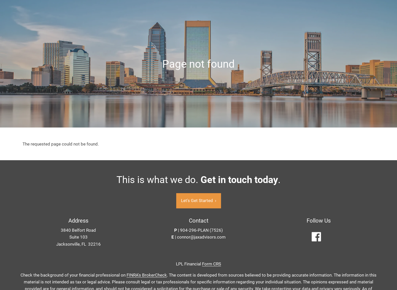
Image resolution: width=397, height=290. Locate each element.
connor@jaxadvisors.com (201, 237)
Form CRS (211, 263)
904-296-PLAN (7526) (201, 230)
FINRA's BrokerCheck (147, 275)
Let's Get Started (198, 200)
